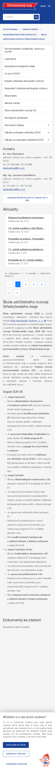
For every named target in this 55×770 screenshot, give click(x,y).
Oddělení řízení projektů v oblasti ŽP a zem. (27, 199)
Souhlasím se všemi (16, 745)
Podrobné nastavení (16, 764)
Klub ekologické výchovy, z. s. (27, 320)
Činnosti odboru (30, 29)
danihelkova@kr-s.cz (14, 189)
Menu (43, 6)
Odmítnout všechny (16, 754)
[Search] (21, 17)
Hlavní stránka (10, 29)
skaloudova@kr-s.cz (14, 168)
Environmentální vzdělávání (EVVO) (19, 35)
